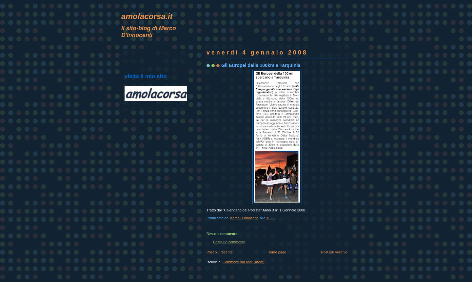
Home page (276, 252)
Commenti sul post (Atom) (244, 262)
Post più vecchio (334, 252)
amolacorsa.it (147, 16)
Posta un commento (229, 242)
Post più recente (219, 252)
